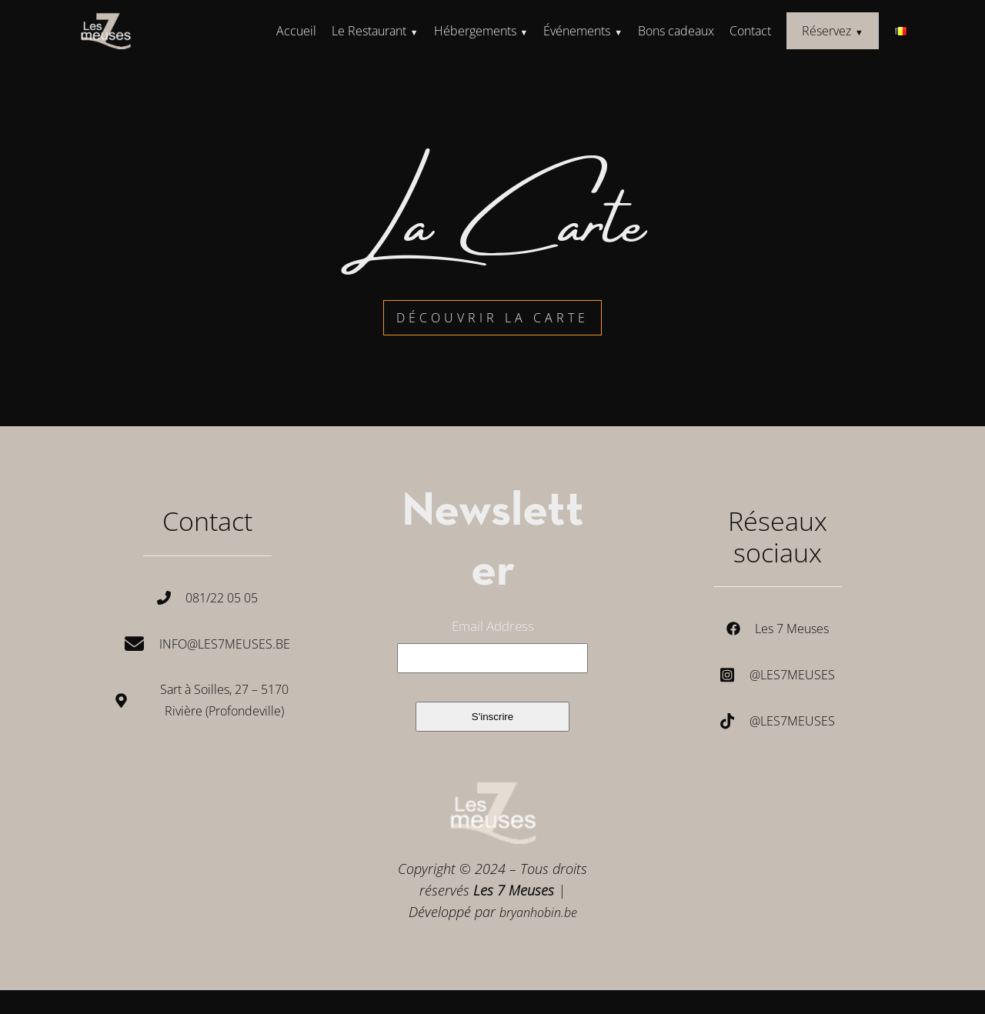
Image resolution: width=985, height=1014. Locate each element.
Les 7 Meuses (792, 628)
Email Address (493, 626)
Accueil (296, 30)
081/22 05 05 (221, 597)
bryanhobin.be (538, 912)
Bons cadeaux (676, 30)
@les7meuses (792, 674)
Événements (576, 30)
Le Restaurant (369, 30)
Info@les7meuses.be (224, 643)
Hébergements (475, 30)
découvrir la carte (492, 317)
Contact (750, 30)
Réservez (826, 30)
